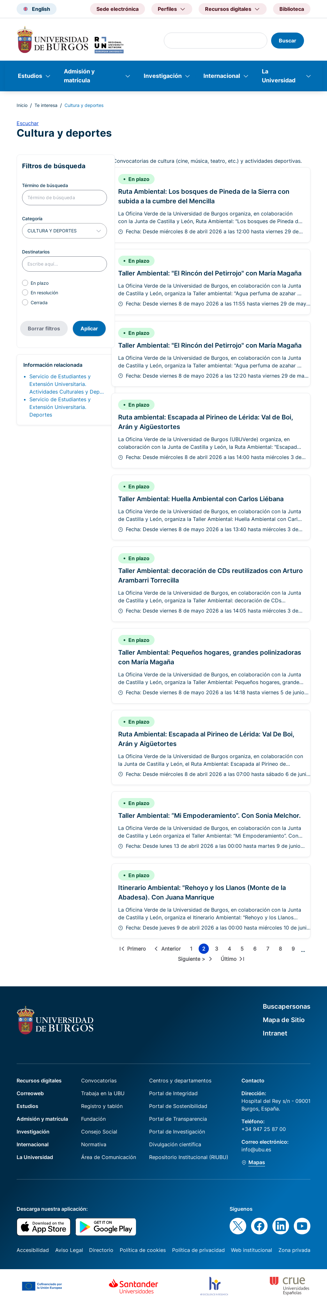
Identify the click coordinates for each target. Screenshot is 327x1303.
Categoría (32, 218)
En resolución (44, 292)
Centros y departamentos (180, 1080)
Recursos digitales (39, 1080)
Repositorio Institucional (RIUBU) (188, 1157)
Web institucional (251, 1250)
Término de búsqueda (45, 185)
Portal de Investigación (177, 1131)
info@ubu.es (256, 1149)
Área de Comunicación (108, 1157)
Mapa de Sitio (284, 1020)
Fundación (93, 1119)
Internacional (221, 75)
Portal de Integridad (173, 1093)
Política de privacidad (198, 1250)
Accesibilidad (33, 1250)
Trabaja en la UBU (103, 1093)
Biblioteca (291, 9)
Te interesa (45, 105)
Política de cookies (143, 1250)
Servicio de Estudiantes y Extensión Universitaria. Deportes (60, 407)
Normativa (93, 1144)
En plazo (40, 283)
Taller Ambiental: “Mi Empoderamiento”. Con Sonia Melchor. (209, 815)
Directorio (101, 1250)
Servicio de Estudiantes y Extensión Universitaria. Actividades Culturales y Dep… (66, 384)
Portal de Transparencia (178, 1119)
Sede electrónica (117, 9)
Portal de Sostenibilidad (178, 1106)
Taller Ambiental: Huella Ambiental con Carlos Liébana (201, 499)
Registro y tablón (102, 1106)
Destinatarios (36, 251)
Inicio (22, 105)
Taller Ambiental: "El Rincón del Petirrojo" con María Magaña (209, 273)
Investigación (163, 75)
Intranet (275, 1033)
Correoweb (30, 1093)
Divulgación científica (175, 1144)
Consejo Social (99, 1131)
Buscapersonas (286, 1006)
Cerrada (39, 302)
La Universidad (278, 76)
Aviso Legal (69, 1250)
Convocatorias (99, 1080)
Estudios (30, 75)
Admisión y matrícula (79, 76)
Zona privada (294, 1250)
